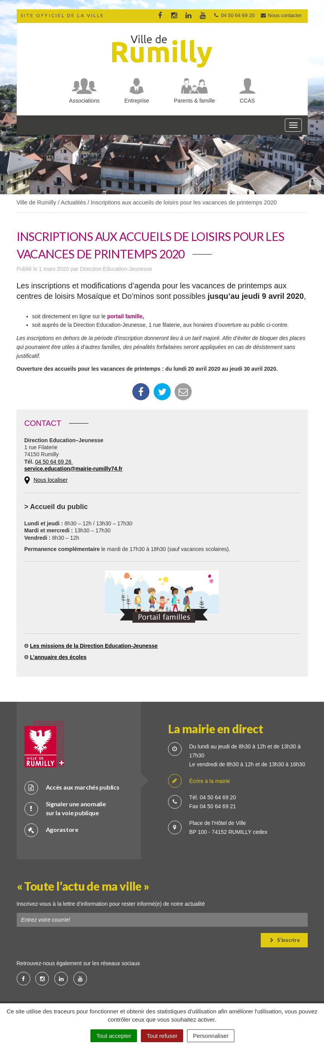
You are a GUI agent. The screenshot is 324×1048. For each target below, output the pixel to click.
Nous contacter (281, 15)
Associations (84, 101)
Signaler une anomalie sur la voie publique (65, 808)
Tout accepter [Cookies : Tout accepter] (113, 1035)
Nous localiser (50, 480)
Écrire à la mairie (199, 781)
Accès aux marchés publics (72, 787)
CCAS (247, 101)
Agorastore (51, 829)
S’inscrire (285, 940)
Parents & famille (194, 101)
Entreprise (137, 101)
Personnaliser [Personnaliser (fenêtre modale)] (211, 1035)
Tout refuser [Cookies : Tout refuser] (162, 1035)
